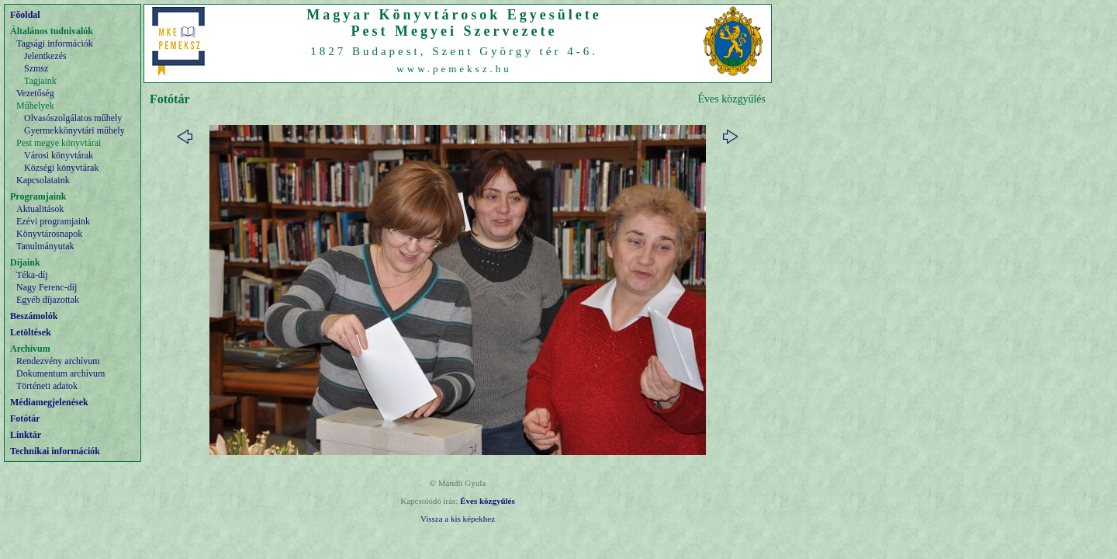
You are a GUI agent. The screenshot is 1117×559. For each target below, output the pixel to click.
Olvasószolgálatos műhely (73, 118)
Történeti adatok (47, 385)
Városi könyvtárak (58, 155)
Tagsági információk (54, 43)
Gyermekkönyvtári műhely (74, 130)
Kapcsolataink (43, 180)
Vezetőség (35, 93)
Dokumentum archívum (60, 373)
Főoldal (25, 14)
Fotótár (25, 418)
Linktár (25, 434)
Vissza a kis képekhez (457, 518)
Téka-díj (32, 274)
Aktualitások (40, 208)
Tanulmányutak (45, 246)
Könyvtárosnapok (49, 233)
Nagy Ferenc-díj (46, 287)
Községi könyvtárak (61, 167)
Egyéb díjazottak (47, 299)
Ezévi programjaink (53, 221)
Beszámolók (33, 316)
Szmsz (36, 68)
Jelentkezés (45, 55)
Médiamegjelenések (49, 402)
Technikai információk (55, 451)
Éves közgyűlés (487, 500)
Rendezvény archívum (58, 361)
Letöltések (30, 332)
